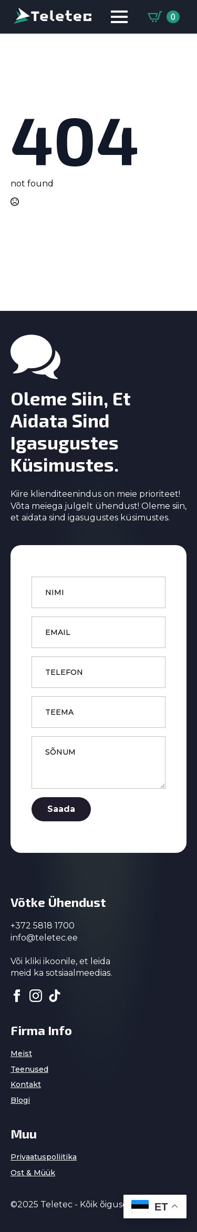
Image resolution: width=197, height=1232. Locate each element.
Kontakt (26, 1084)
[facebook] (17, 995)
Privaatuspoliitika (44, 1157)
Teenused (29, 1069)
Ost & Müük (33, 1172)
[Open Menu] (119, 16)
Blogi (20, 1100)
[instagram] (35, 995)
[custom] (54, 995)
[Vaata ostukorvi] (163, 17)
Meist (21, 1053)
